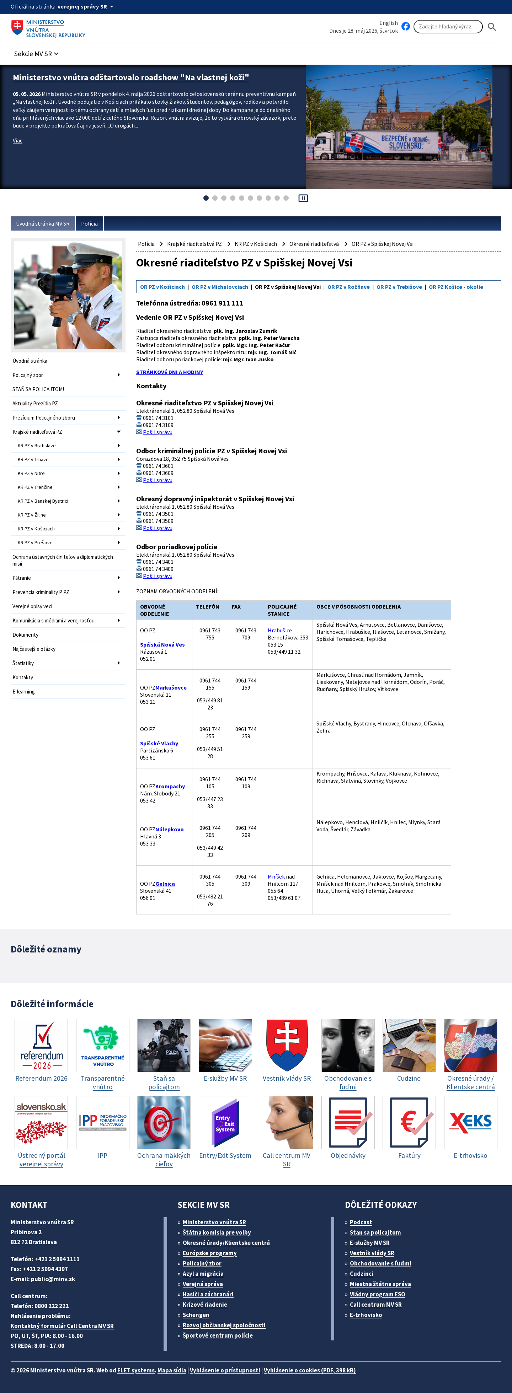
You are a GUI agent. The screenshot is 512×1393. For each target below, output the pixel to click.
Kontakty (22, 677)
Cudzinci (361, 1274)
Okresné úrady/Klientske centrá (226, 1243)
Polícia (89, 223)
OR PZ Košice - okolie (456, 286)
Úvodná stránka (29, 360)
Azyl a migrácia (203, 1274)
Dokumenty (25, 634)
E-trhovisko (366, 1315)
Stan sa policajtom (375, 1232)
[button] (37, 52)
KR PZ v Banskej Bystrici (43, 501)
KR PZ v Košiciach (36, 528)
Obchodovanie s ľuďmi (380, 1263)
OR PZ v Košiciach (162, 286)
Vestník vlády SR (372, 1253)
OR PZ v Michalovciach (220, 286)
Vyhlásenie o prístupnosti (225, 1370)
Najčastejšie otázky (33, 649)
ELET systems (136, 1370)
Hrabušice (280, 630)
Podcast (361, 1222)
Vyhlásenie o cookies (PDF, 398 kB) (310, 1370)
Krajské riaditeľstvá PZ (37, 431)
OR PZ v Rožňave (348, 286)
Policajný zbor (27, 375)
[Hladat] (492, 26)
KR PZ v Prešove (35, 542)
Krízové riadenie (205, 1304)
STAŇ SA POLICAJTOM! (38, 389)
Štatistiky (23, 663)
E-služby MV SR (370, 1243)
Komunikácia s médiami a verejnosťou (53, 620)
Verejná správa (203, 1284)
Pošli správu (157, 432)
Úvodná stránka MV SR (43, 223)
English (388, 22)
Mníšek (276, 876)
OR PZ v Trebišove (399, 286)
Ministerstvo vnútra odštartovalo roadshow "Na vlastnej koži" (131, 77)
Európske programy (210, 1253)
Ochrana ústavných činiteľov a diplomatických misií (62, 560)
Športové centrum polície (218, 1335)
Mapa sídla (172, 1370)
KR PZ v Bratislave (37, 445)
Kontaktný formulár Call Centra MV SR (62, 1326)
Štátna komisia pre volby (217, 1232)
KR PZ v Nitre (31, 473)
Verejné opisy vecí (32, 606)
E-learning (23, 691)
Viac (17, 140)
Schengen (196, 1315)
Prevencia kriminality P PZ (40, 592)
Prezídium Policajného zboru (43, 417)
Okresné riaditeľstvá (314, 243)
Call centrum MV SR (376, 1304)
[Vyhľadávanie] (448, 26)
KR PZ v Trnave (33, 459)
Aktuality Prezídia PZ (35, 403)
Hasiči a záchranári (208, 1294)
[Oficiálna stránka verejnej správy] (87, 6)
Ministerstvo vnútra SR (214, 1222)
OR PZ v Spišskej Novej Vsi (383, 243)
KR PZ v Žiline (32, 515)
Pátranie (21, 577)
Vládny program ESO (377, 1294)
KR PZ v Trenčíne (35, 487)
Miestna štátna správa (380, 1284)
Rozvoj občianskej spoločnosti (224, 1325)
